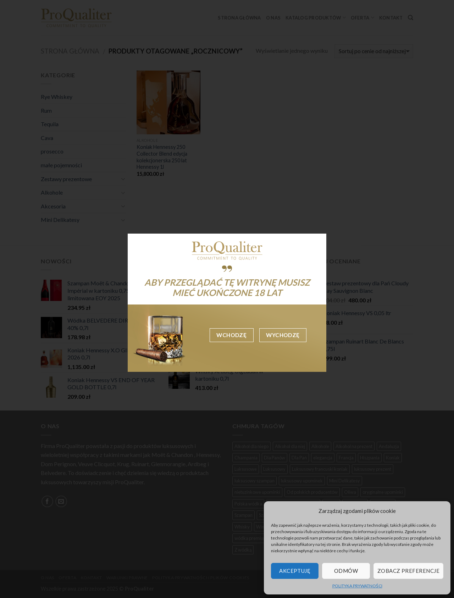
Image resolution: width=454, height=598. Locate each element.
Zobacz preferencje (408, 571)
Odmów (346, 571)
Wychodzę (283, 335)
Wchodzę (231, 335)
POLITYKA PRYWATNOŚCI (357, 585)
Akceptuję (294, 571)
